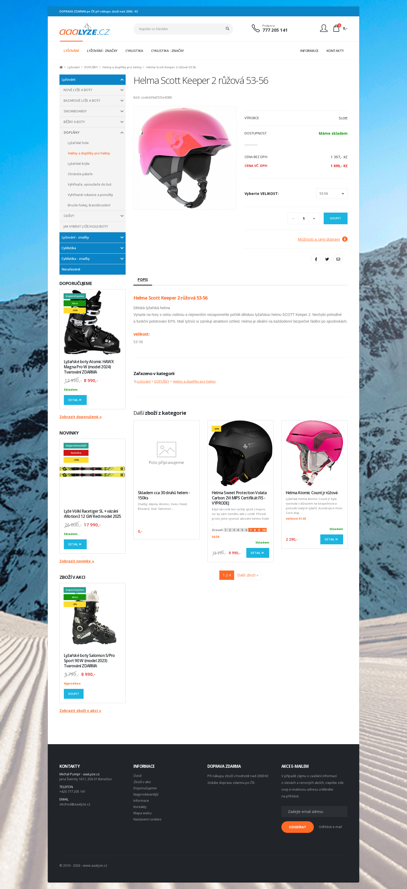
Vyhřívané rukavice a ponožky (90, 195)
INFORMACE (309, 50)
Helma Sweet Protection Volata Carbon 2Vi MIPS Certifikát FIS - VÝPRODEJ (239, 498)
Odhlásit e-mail (330, 827)
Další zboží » (247, 575)
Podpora (268, 25)
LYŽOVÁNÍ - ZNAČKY (102, 50)
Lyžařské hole (78, 143)
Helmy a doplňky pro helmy (122, 67)
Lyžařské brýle (79, 163)
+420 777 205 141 (72, 791)
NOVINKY (69, 433)
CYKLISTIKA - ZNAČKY (167, 50)
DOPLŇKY (91, 67)
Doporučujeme (145, 788)
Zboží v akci (142, 782)
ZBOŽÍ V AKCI (72, 577)
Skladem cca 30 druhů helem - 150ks (164, 495)
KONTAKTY (335, 50)
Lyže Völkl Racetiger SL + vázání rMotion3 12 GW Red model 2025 (92, 513)
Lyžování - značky (75, 237)
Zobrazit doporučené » (80, 416)
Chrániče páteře (80, 174)
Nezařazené (71, 269)
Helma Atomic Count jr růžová (311, 493)
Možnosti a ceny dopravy (323, 239)
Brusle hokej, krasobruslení (89, 205)
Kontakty (139, 807)
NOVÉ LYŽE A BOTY (78, 90)
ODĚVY (69, 216)
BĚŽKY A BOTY (74, 122)
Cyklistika (69, 248)
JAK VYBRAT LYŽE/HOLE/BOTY (86, 226)
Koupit (73, 694)
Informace (141, 800)
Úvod (137, 775)
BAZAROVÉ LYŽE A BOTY (82, 100)
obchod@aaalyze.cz (74, 804)
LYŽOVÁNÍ (71, 50)
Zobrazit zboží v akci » (80, 710)
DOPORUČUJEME (75, 283)
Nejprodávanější (145, 794)
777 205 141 (275, 30)
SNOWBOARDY (75, 111)
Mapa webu (142, 813)
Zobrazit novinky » (76, 561)
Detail (75, 400)
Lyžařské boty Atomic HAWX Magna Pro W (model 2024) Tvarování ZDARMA (89, 367)
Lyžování (73, 67)
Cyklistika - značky (76, 258)
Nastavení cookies (147, 819)
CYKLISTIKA (134, 50)
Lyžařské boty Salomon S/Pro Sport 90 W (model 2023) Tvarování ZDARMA (89, 661)
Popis (143, 279)
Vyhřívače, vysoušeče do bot (89, 184)
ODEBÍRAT (297, 827)
